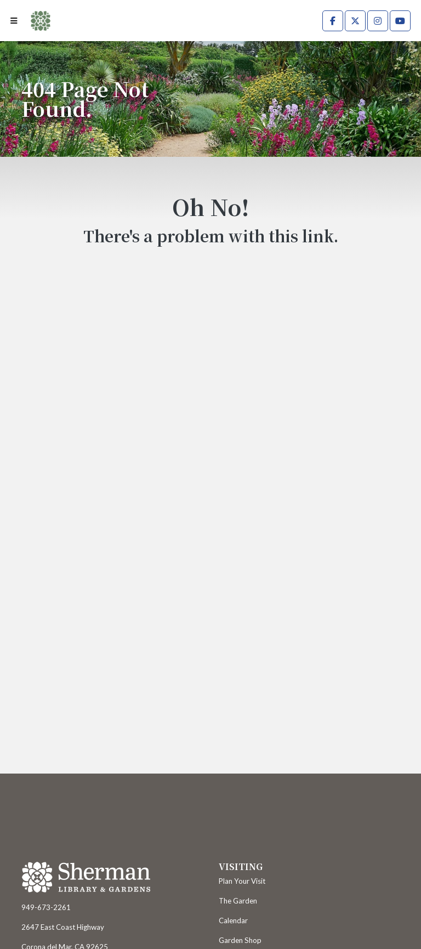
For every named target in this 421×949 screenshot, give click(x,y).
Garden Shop (240, 940)
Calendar (233, 920)
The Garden (238, 900)
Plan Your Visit (242, 881)
